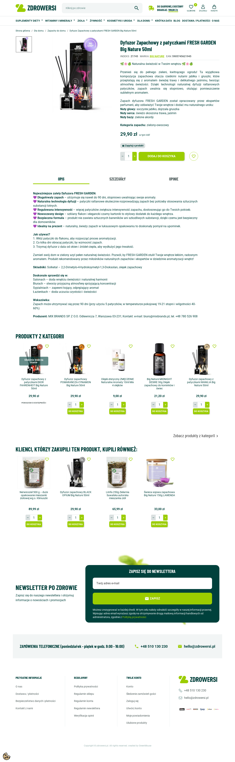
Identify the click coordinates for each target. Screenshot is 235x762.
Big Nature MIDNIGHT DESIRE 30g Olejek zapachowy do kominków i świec (159, 384)
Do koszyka (75, 411)
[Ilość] (128, 156)
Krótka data (163, 20)
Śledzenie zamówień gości (141, 693)
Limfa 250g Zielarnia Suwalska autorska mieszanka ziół (117, 495)
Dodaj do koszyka (162, 156)
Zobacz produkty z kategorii (196, 435)
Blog (176, 20)
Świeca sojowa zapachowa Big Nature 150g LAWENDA (159, 494)
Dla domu (144, 20)
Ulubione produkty (136, 722)
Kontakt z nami (24, 708)
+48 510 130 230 (195, 690)
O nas (215, 20)
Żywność (96, 20)
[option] (27, 44)
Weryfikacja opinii (84, 715)
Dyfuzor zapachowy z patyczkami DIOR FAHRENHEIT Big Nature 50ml (34, 384)
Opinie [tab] (173, 178)
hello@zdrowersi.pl (196, 698)
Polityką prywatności (134, 617)
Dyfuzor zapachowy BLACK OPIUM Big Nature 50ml (75, 494)
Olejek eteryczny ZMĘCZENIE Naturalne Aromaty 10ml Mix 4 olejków (117, 382)
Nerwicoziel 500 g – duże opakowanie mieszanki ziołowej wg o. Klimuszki (34, 495)
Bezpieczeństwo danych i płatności (35, 701)
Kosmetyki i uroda (120, 20)
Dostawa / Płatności (196, 20)
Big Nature (157, 56)
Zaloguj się (132, 701)
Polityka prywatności (86, 686)
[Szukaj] (102, 8)
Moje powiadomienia (138, 715)
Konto (129, 686)
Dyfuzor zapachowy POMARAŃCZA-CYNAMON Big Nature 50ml (75, 382)
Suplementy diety (28, 20)
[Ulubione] (191, 8)
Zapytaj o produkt (132, 145)
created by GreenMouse (139, 745)
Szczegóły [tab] (117, 178)
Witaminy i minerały (59, 20)
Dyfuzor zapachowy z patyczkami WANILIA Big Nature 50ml (201, 382)
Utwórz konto (134, 708)
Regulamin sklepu (84, 693)
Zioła (81, 20)
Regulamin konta (83, 701)
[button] (203, 8)
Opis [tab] (61, 178)
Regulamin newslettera (87, 708)
